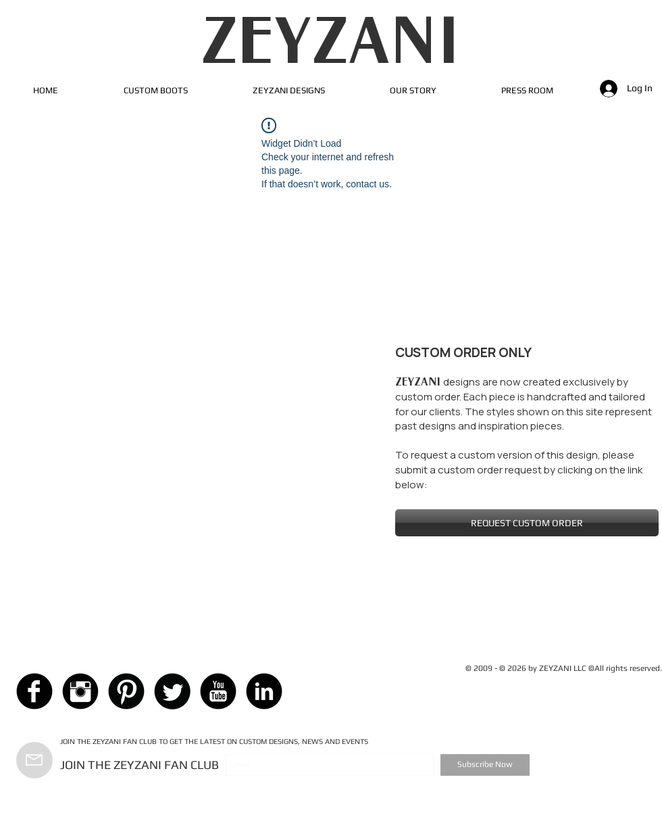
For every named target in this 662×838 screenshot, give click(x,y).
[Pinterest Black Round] (126, 691)
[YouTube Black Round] (218, 691)
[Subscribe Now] (485, 765)
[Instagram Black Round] (80, 691)
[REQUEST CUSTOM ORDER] (527, 522)
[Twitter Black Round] (172, 691)
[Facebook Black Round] (34, 691)
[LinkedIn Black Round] (264, 691)
